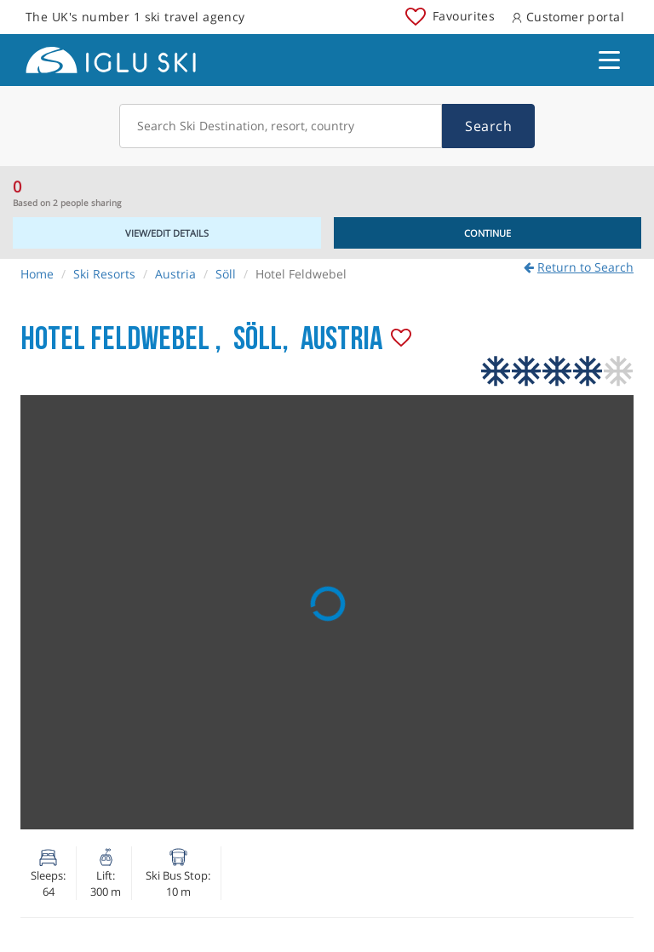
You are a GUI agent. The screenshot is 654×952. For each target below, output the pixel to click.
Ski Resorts (104, 274)
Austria (175, 274)
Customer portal (568, 17)
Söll (225, 274)
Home (37, 274)
